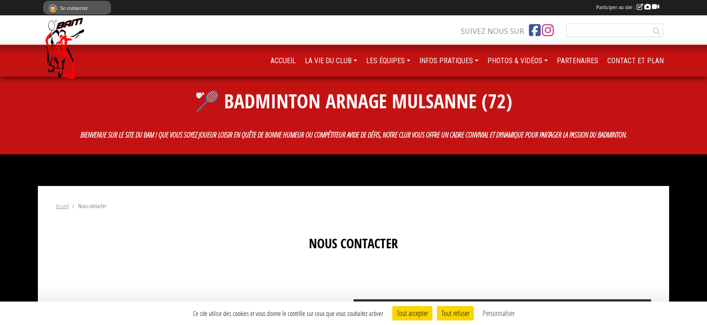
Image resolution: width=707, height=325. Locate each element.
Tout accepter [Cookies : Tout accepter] (412, 313)
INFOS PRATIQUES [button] (446, 60)
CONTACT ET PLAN (635, 60)
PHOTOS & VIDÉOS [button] (514, 60)
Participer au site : (627, 7)
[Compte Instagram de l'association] (548, 30)
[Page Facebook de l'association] (535, 30)
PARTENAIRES (577, 60)
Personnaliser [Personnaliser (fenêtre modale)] (498, 313)
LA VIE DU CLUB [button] (328, 60)
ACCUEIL (283, 60)
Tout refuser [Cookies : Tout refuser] (455, 313)
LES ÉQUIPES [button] (385, 60)
